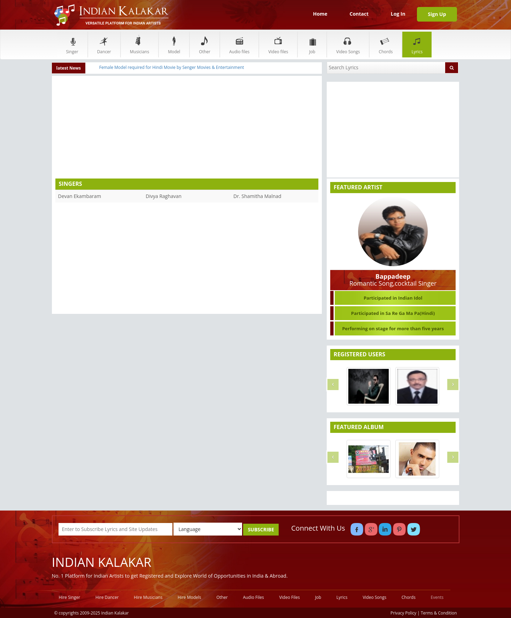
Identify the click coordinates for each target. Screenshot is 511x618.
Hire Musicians (148, 597)
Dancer (104, 44)
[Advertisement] (121, 128)
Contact (359, 13)
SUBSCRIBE (261, 529)
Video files (278, 44)
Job (312, 44)
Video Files (289, 597)
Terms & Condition (439, 613)
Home (320, 13)
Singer (72, 44)
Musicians (139, 44)
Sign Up (437, 14)
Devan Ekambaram (79, 196)
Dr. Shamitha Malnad (257, 196)
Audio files (239, 44)
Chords (386, 44)
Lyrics (417, 44)
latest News (68, 68)
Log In (398, 13)
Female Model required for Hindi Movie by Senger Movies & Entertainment (171, 67)
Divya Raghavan (163, 196)
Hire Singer (69, 597)
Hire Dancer (107, 597)
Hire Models (189, 597)
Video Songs (348, 44)
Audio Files (253, 597)
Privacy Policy (403, 613)
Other (204, 44)
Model (174, 44)
